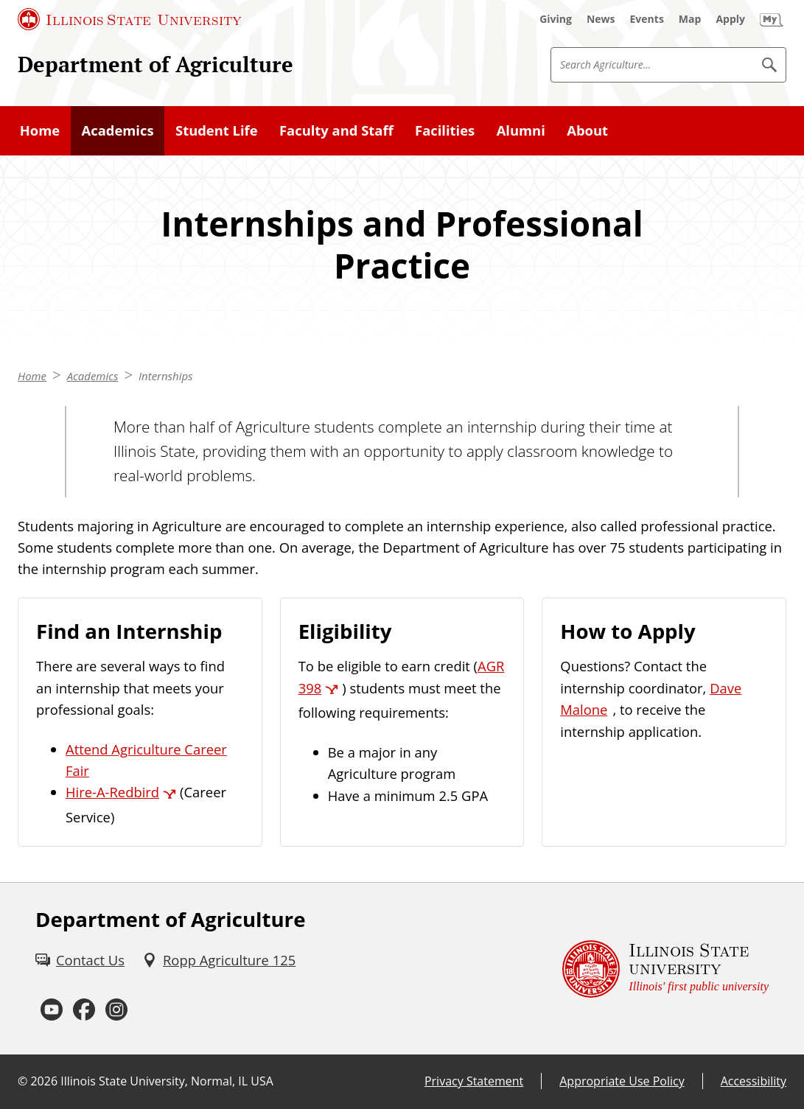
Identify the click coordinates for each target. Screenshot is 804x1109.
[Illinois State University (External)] (130, 19)
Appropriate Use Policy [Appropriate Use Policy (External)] (621, 1081)
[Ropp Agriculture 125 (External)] (219, 959)
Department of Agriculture (155, 64)
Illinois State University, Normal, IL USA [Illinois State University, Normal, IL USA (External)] (166, 1081)
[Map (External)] (690, 19)
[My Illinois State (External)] (771, 19)
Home (32, 375)
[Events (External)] (647, 19)
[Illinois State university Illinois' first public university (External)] (665, 969)
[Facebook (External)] (84, 1010)
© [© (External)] (22, 1081)
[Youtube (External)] (51, 1010)
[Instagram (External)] (116, 1010)
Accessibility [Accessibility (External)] (753, 1081)
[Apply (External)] (730, 19)
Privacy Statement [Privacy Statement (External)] (473, 1081)
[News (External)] (601, 19)
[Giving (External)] (555, 19)
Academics (93, 375)
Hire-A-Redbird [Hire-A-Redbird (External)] (112, 792)
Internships (165, 375)
